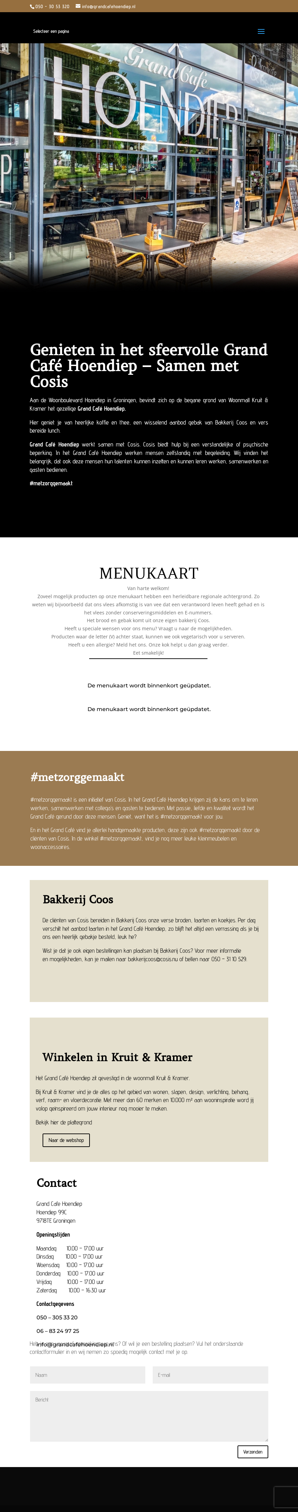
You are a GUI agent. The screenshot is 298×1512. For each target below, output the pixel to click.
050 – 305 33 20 (57, 1317)
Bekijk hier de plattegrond (64, 1122)
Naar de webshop (66, 1140)
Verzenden (253, 1452)
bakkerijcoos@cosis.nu (153, 958)
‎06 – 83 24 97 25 (57, 1331)
